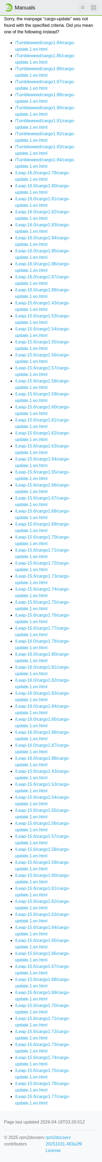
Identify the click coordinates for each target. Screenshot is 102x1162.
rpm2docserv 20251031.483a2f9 (64, 1140)
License (53, 1150)
